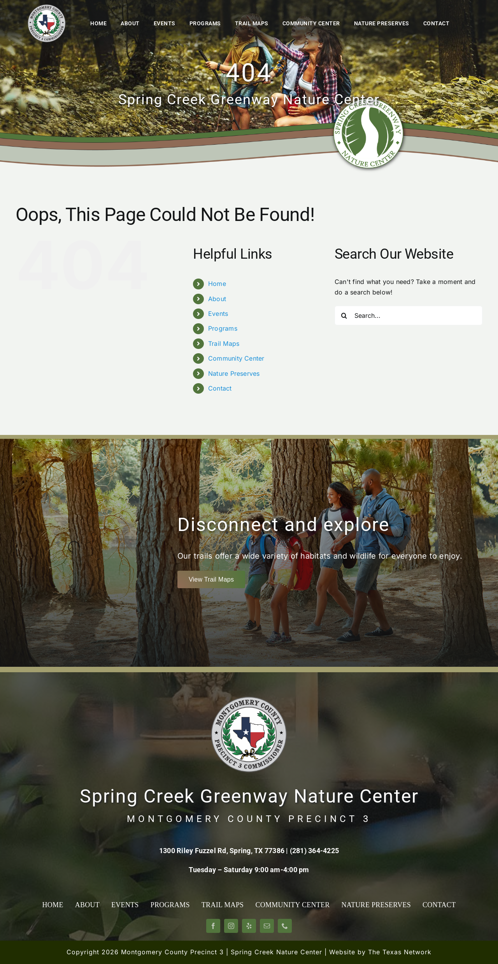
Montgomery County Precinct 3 (172, 952)
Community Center (236, 358)
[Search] (344, 315)
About (217, 299)
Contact (220, 388)
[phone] (285, 926)
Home (217, 283)
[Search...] (408, 315)
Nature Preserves (234, 373)
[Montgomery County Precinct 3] (46, 7)
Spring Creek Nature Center (276, 952)
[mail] (267, 926)
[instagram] (231, 926)
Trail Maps (223, 343)
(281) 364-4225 (314, 851)
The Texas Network (399, 952)
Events (218, 313)
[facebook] (213, 926)
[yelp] (249, 926)
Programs (222, 328)
